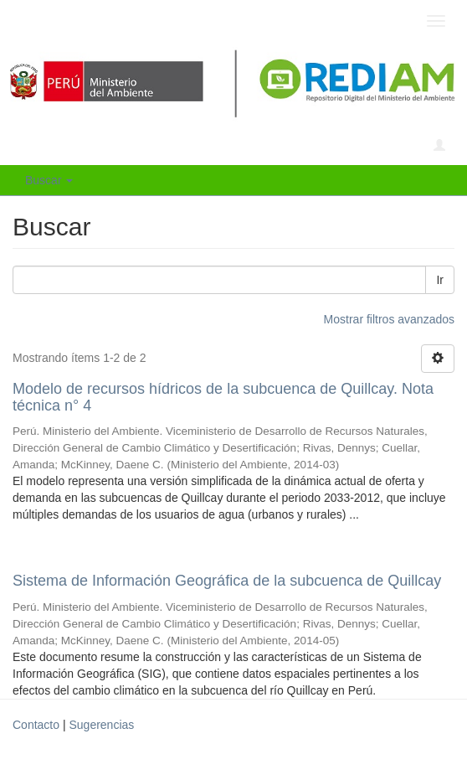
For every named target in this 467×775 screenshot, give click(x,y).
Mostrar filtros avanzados (389, 319)
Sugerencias (101, 724)
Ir (440, 280)
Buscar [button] (49, 180)
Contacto (36, 724)
